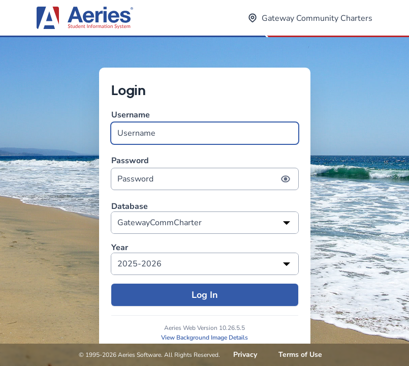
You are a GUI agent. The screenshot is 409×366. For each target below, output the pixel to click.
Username (204, 127)
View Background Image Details (204, 337)
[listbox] (204, 222)
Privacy (245, 354)
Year (119, 247)
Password (204, 173)
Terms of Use (300, 354)
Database (129, 206)
